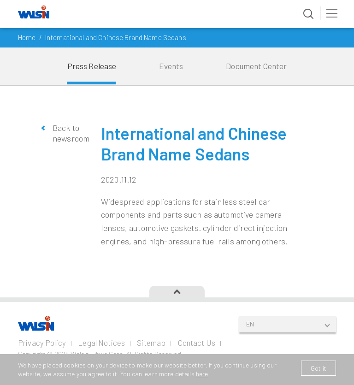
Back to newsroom (70, 133)
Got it (318, 368)
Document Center (256, 66)
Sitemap (151, 342)
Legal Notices (101, 342)
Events (171, 66)
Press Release (92, 66)
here (202, 374)
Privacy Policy (42, 342)
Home (27, 37)
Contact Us (196, 342)
